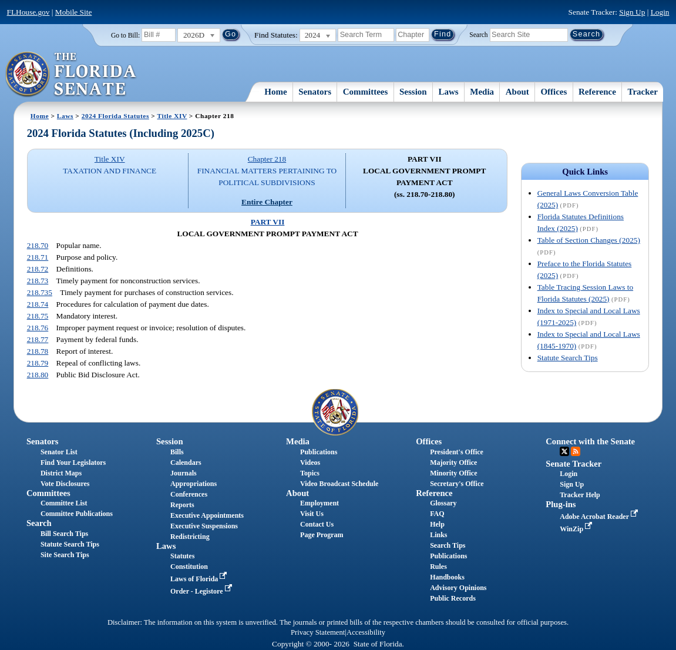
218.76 (38, 327)
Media (482, 91)
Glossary (443, 503)
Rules (438, 566)
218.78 (38, 351)
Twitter (564, 451)
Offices (553, 91)
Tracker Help (580, 495)
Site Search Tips (65, 555)
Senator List (59, 452)
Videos (310, 462)
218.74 (38, 304)
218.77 (38, 339)
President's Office (456, 452)
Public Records (453, 598)
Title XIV (172, 115)
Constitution (189, 566)
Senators (314, 91)
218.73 (38, 280)
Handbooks (447, 577)
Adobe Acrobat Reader (600, 516)
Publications (318, 452)
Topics (309, 473)
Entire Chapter (266, 201)
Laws (448, 91)
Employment (319, 503)
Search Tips (447, 545)
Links (438, 535)
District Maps (61, 473)
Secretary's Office (456, 484)
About (517, 91)
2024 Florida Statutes (115, 115)
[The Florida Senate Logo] (71, 75)
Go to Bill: (125, 35)
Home (275, 91)
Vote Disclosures (65, 484)
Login (660, 12)
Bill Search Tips (64, 534)
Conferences (188, 494)
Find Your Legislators (73, 462)
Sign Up (632, 12)
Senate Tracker (573, 463)
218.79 (38, 362)
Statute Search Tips (567, 357)
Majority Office (453, 462)
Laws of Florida (199, 579)
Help (437, 524)
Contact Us (317, 524)
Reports (182, 505)
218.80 (38, 374)
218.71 (38, 257)
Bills (177, 452)
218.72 (38, 268)
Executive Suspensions (204, 526)
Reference (597, 91)
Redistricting (190, 536)
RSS (575, 451)
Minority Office (453, 473)
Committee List (64, 503)
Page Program (321, 535)
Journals (183, 473)
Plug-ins (561, 504)
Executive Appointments (207, 515)
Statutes (182, 556)
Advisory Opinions (458, 588)
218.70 (38, 245)
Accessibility (366, 632)
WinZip (577, 529)
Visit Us (312, 514)
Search (478, 34)
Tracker (643, 91)
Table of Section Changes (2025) (588, 240)
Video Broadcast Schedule (339, 484)
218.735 (39, 292)
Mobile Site (73, 12)
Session (413, 91)
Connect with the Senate (590, 441)
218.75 (38, 315)
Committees (365, 91)
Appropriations (193, 484)
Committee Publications (77, 514)
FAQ (437, 514)
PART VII (268, 221)
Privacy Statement (318, 632)
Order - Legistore (202, 591)
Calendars (185, 462)
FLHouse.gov (28, 12)
